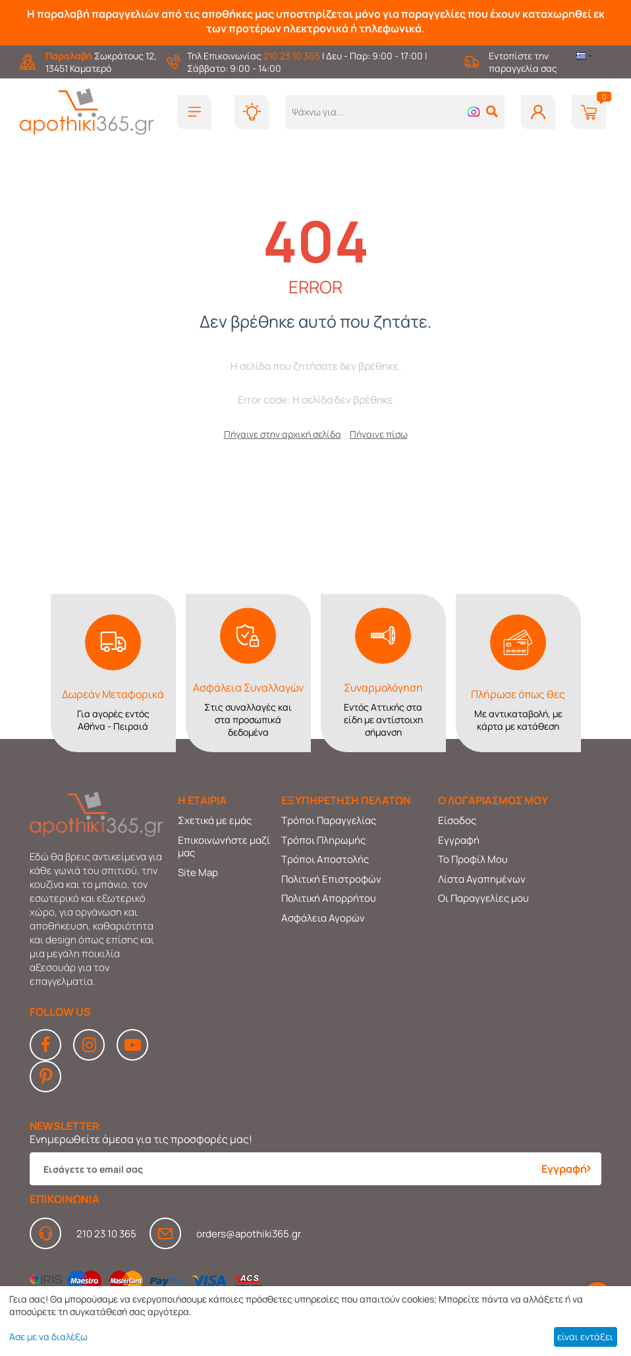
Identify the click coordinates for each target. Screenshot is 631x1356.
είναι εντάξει (585, 1336)
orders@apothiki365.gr (248, 1234)
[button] (492, 111)
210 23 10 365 (291, 55)
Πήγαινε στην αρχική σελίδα (282, 434)
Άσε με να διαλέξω (48, 1336)
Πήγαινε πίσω (379, 434)
